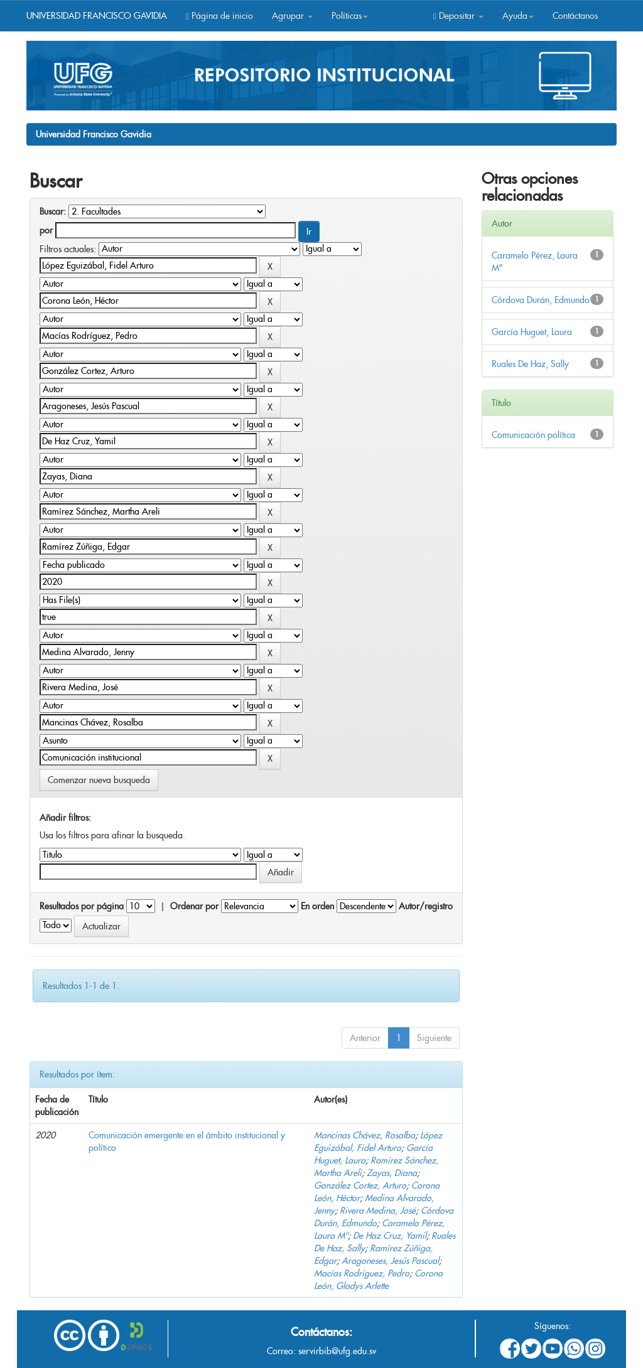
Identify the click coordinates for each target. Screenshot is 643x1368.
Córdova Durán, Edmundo (541, 300)
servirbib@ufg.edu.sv (337, 1351)
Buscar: (53, 211)
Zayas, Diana (392, 1172)
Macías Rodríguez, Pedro (361, 1273)
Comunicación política (533, 435)
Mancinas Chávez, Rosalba (364, 1135)
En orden (317, 906)
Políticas (350, 15)
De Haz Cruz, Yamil (389, 1235)
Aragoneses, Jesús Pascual (390, 1260)
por (46, 230)
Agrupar (292, 15)
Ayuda (518, 15)
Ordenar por (194, 906)
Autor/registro (426, 906)
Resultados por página (82, 906)
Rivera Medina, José (378, 1210)
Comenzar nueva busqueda (99, 780)
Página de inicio (219, 15)
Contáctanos (575, 15)
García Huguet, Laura (532, 332)
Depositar (458, 15)
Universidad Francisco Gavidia (93, 134)
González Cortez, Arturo (360, 1185)
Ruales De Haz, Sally (530, 364)
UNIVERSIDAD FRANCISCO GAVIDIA (96, 15)
